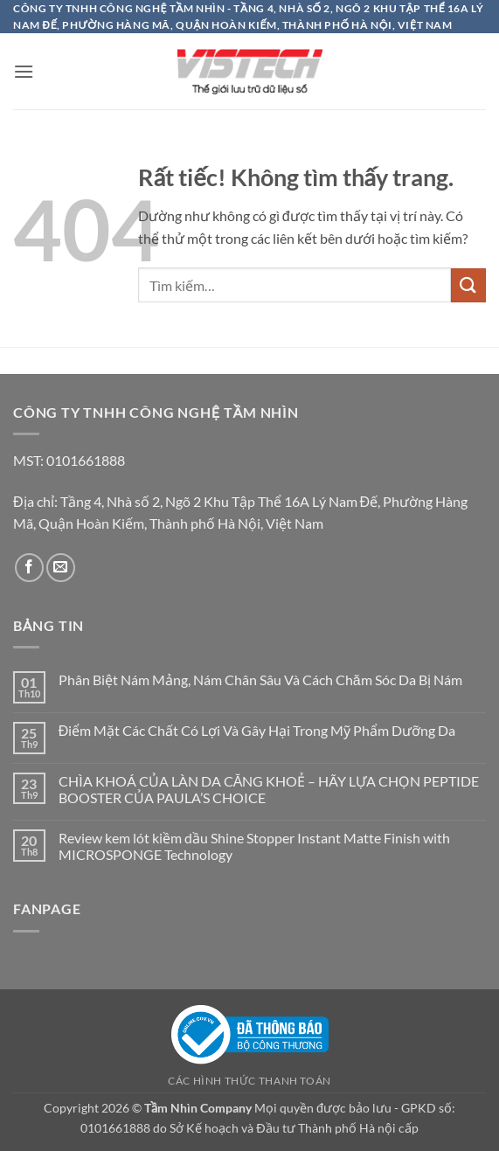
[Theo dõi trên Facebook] (29, 567)
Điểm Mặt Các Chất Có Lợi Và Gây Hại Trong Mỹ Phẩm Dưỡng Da (257, 730)
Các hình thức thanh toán (249, 1080)
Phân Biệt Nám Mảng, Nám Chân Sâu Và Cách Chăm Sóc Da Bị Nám (260, 679)
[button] (23, 71)
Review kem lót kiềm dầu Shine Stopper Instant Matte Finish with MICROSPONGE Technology (254, 846)
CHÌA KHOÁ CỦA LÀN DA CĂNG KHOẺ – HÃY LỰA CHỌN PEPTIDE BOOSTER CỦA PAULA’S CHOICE (269, 789)
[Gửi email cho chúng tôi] (60, 567)
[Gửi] (468, 285)
